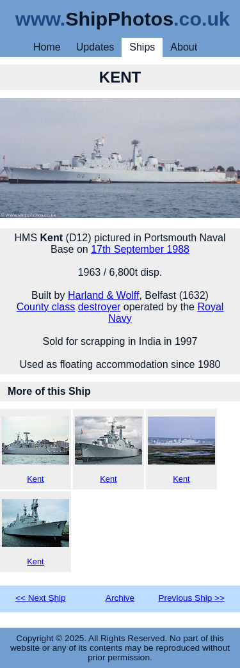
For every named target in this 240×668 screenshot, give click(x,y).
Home (47, 47)
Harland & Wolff (103, 295)
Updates (95, 47)
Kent (35, 450)
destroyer (99, 306)
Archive (120, 598)
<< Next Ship (40, 598)
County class (46, 306)
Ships (142, 47)
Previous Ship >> (191, 598)
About (183, 47)
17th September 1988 (140, 249)
